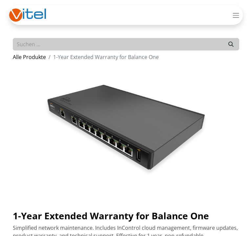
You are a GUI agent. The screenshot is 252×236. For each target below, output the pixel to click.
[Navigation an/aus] (236, 15)
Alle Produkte (29, 57)
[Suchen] (231, 44)
